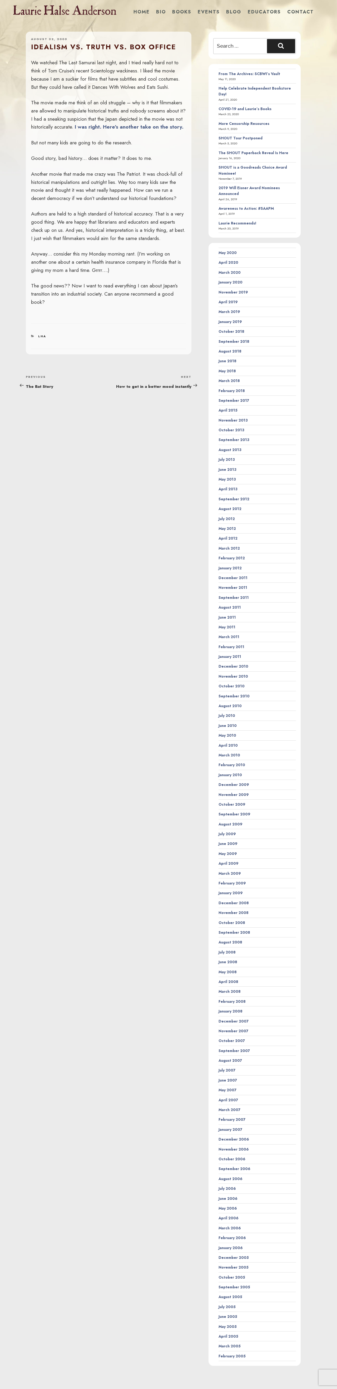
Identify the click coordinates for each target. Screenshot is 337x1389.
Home (141, 11)
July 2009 (227, 834)
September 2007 (234, 1050)
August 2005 (230, 1296)
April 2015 (228, 410)
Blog (233, 11)
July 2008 (227, 952)
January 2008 (230, 1011)
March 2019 (229, 311)
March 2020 (230, 272)
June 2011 (227, 617)
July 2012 (227, 518)
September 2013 (234, 439)
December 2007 (234, 1021)
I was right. (88, 126)
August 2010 (230, 705)
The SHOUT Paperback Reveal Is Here (253, 152)
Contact (300, 11)
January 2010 (230, 774)
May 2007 (227, 1090)
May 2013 (227, 479)
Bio (161, 11)
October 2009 (232, 804)
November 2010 (233, 676)
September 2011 (234, 597)
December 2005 (234, 1257)
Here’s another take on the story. (143, 126)
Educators (264, 11)
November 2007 (233, 1031)
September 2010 (234, 696)
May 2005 (228, 1326)
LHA (42, 336)
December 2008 (234, 903)
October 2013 (231, 430)
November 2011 (233, 587)
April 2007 (228, 1100)
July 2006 (227, 1188)
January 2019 (230, 321)
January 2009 (231, 893)
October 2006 (232, 1159)
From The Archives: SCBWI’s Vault (249, 73)
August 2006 (230, 1178)
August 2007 (230, 1060)
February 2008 (232, 1001)
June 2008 (228, 962)
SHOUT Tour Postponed (240, 138)
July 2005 (227, 1306)
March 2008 (230, 991)
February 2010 (232, 764)
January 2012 (230, 568)
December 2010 (233, 666)
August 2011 (230, 607)
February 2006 (232, 1237)
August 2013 (230, 449)
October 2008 (232, 922)
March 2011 (229, 636)
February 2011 (231, 646)
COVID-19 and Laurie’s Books (245, 108)
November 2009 (234, 794)
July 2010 (227, 715)
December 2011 (233, 577)
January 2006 (231, 1247)
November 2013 (233, 420)
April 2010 (228, 745)
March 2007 (229, 1109)
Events (209, 11)
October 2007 (232, 1040)
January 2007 (230, 1129)
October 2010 (232, 686)
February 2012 (232, 558)
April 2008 (228, 981)
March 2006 (230, 1228)
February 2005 (232, 1356)
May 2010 (227, 735)
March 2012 (229, 548)
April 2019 (228, 302)
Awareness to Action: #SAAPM (246, 208)
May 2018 (227, 371)
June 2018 (227, 361)
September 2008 (234, 932)
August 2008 (230, 942)
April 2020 (228, 262)
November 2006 (234, 1149)
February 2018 (232, 390)
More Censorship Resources (244, 123)
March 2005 (230, 1346)
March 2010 (229, 755)
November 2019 (233, 292)
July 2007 (227, 1070)
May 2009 (228, 853)
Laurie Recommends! (237, 223)
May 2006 (228, 1208)
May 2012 (227, 528)
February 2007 (232, 1119)
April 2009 (229, 863)
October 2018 (231, 331)
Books (181, 11)
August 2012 (230, 508)
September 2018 (234, 341)
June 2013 (227, 469)
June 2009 (228, 843)
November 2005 (234, 1267)
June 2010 (228, 725)
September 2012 (234, 499)
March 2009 (230, 873)
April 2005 (228, 1336)
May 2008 (228, 972)
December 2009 (234, 784)
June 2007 (228, 1080)
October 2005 (232, 1277)
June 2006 (228, 1198)
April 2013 (228, 489)
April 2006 (229, 1218)
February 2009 (232, 883)
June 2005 (228, 1316)
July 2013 (227, 459)
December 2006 (234, 1139)
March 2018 (229, 380)
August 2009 (230, 824)
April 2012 (228, 538)
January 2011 (230, 656)
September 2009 (234, 814)
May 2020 (228, 252)
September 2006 (234, 1168)
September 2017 (234, 400)
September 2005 (234, 1287)
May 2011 (227, 627)
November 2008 (234, 912)
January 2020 (230, 282)
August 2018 (230, 351)
